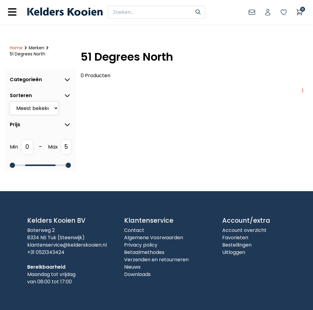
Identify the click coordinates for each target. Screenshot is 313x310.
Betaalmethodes (144, 252)
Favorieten (235, 237)
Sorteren (40, 95)
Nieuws (132, 266)
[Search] (198, 11)
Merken (36, 48)
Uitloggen (233, 252)
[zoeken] (152, 12)
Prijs (40, 124)
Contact (134, 230)
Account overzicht (244, 230)
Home (16, 48)
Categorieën (40, 79)
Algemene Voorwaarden (153, 237)
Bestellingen (237, 244)
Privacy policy (140, 244)
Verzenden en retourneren (156, 259)
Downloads (137, 274)
